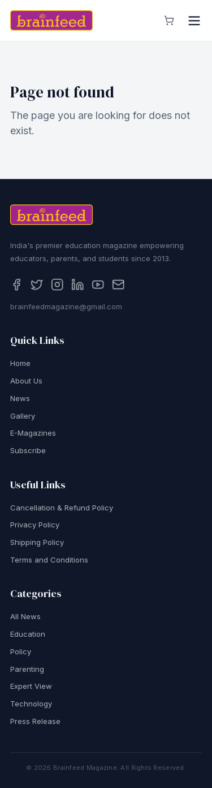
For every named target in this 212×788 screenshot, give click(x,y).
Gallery (22, 415)
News (20, 398)
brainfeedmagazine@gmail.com (66, 306)
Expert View (31, 686)
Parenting (27, 669)
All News (25, 616)
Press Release (35, 721)
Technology (31, 704)
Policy (20, 651)
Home (20, 363)
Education (27, 634)
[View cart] (169, 20)
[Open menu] (194, 20)
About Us (26, 381)
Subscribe (28, 450)
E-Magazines (33, 433)
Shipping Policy (37, 542)
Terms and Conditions (49, 559)
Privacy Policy (34, 525)
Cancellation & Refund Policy (61, 507)
